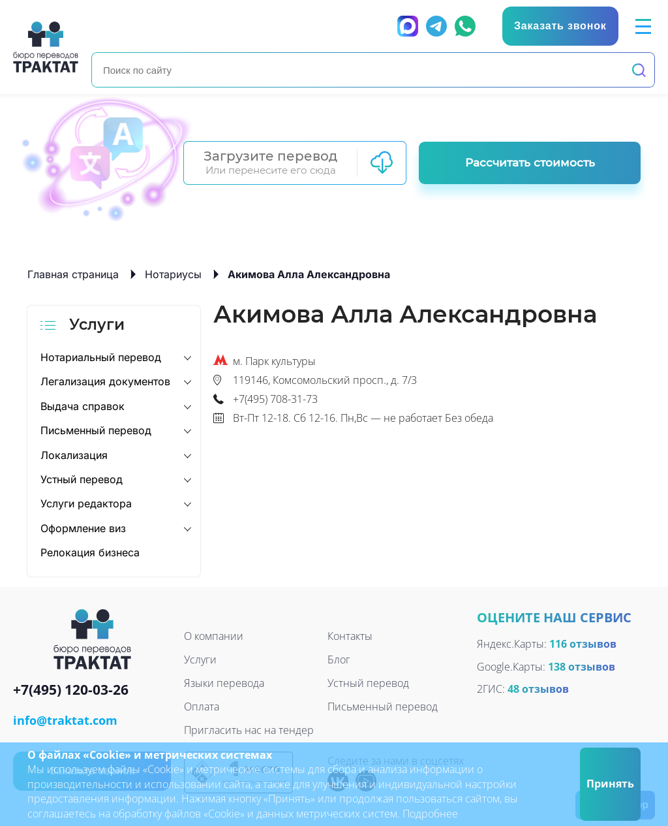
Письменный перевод (95, 430)
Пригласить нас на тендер (249, 730)
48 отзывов (538, 689)
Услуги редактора (86, 503)
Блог (338, 659)
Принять (610, 783)
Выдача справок (82, 406)
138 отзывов (581, 666)
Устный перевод (81, 479)
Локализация (74, 455)
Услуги (200, 659)
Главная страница (73, 274)
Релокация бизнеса (90, 552)
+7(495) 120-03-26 (71, 690)
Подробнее (430, 813)
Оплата (201, 706)
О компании (213, 636)
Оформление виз (83, 528)
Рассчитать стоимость (530, 162)
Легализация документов (105, 381)
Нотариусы (173, 274)
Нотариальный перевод (100, 357)
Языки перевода (224, 683)
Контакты (349, 636)
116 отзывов (582, 644)
